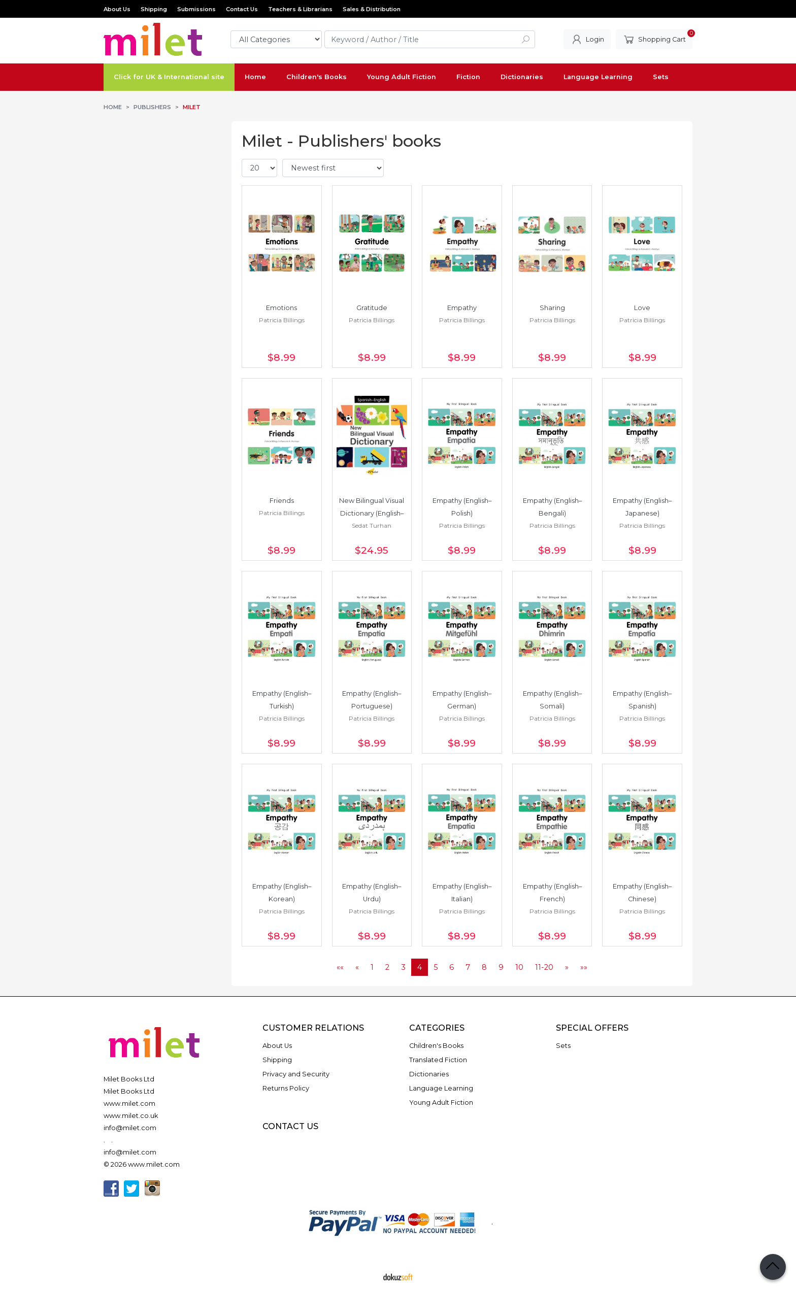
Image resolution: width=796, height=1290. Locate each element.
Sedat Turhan (371, 525)
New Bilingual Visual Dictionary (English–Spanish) (372, 513)
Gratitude (371, 308)
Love (642, 308)
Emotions (281, 308)
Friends (282, 500)
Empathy (462, 308)
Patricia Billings (282, 320)
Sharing (552, 308)
